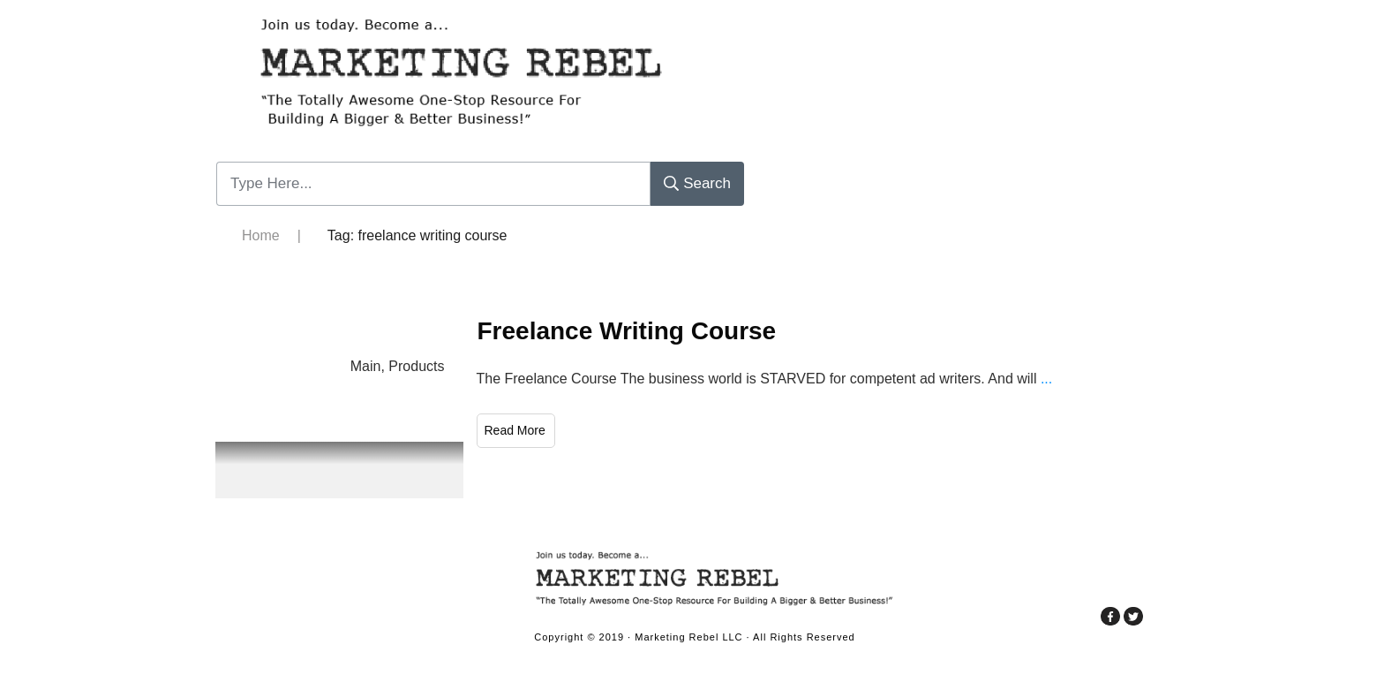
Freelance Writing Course (627, 331)
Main (365, 366)
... (1046, 378)
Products (416, 366)
